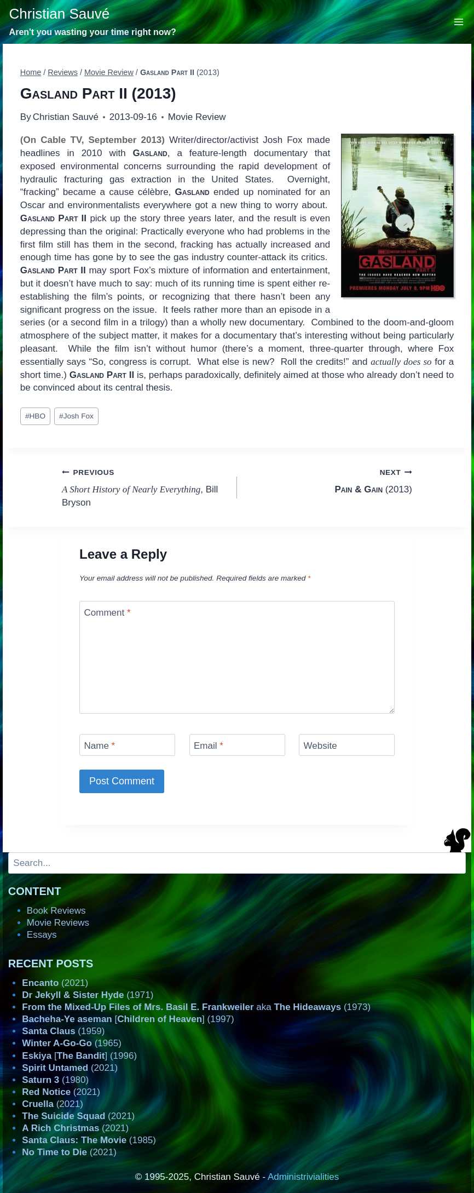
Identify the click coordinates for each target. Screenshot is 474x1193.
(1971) (87, 995)
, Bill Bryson (145, 487)
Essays (42, 935)
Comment (107, 612)
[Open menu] (459, 21)
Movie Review (197, 117)
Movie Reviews (58, 922)
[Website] (347, 744)
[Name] (127, 744)
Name (99, 746)
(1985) (89, 1140)
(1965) (72, 1043)
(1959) (63, 1031)
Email (208, 746)
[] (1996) (79, 1056)
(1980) (55, 1080)
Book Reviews (56, 910)
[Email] (237, 744)
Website (320, 746)
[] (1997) (128, 1019)
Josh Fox (76, 416)
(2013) (329, 480)
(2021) (55, 983)
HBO (35, 416)
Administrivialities (303, 1177)
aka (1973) (196, 1007)
